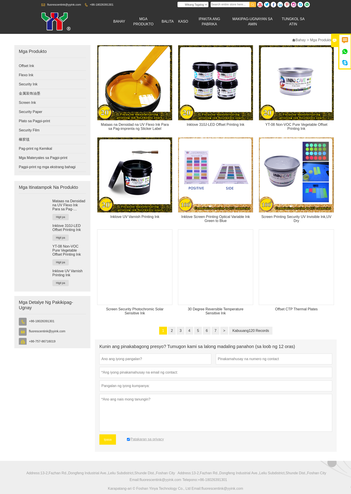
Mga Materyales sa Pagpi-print (43, 158)
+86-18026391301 (101, 4)
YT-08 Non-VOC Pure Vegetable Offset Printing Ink (66, 250)
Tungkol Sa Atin (293, 21)
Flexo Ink (26, 75)
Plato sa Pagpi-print (34, 121)
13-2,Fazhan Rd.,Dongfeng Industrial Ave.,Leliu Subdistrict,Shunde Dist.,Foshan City (108, 473)
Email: (134, 480)
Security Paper (30, 112)
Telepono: (190, 480)
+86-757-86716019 (42, 341)
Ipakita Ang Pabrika (209, 21)
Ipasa (107, 439)
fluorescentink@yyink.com (64, 4)
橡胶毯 (24, 139)
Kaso (183, 21)
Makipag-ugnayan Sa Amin (252, 21)
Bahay (119, 21)
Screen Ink (27, 102)
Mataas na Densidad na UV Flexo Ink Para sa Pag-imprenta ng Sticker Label (68, 205)
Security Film (29, 130)
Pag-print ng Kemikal (35, 148)
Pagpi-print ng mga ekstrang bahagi (47, 167)
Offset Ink (26, 66)
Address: (33, 473)
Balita (168, 21)
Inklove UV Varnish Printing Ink (67, 273)
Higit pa (60, 217)
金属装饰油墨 (29, 93)
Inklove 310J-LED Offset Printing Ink (66, 228)
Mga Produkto (143, 21)
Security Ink (28, 84)
